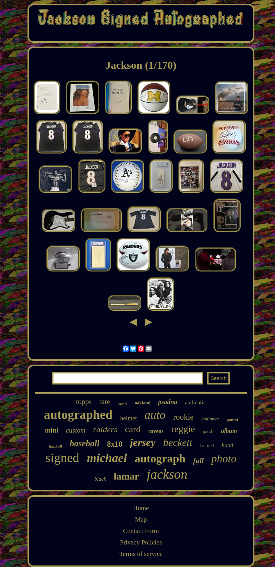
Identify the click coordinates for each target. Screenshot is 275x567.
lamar (126, 476)
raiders (105, 429)
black (100, 479)
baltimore (210, 419)
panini (232, 419)
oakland (142, 402)
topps (84, 401)
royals (122, 404)
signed (62, 458)
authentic (195, 402)
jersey (142, 442)
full (198, 461)
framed (207, 445)
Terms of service (140, 553)
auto (154, 415)
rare (104, 401)
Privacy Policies (141, 542)
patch (208, 431)
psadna (167, 401)
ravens (155, 431)
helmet (128, 418)
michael (107, 458)
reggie (183, 429)
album (229, 431)
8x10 (114, 444)
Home (141, 508)
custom (76, 430)
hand (227, 445)
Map (141, 519)
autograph (159, 458)
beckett (177, 442)
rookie (183, 417)
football (55, 446)
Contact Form (141, 531)
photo (223, 458)
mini (51, 430)
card (133, 429)
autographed (78, 415)
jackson (167, 474)
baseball (84, 443)
